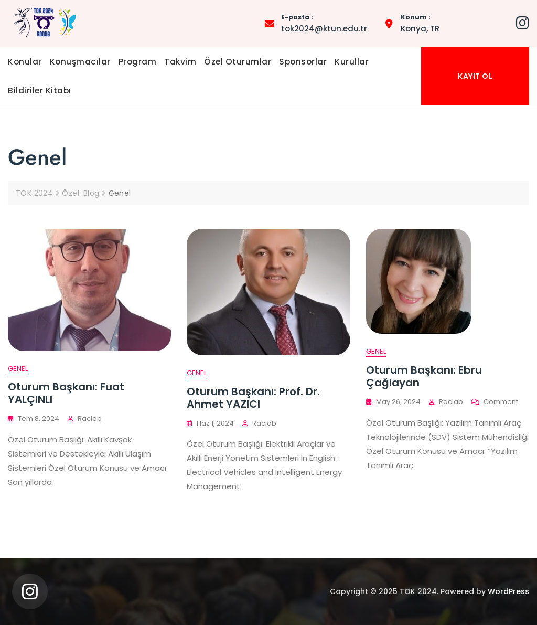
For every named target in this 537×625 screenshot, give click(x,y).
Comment (501, 402)
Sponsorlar (303, 61)
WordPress (508, 591)
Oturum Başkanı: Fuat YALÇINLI (66, 393)
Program (138, 61)
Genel (18, 369)
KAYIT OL (475, 76)
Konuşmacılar (80, 61)
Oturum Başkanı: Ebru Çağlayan (424, 376)
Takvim (180, 61)
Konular (25, 61)
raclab (90, 418)
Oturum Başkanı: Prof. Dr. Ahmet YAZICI (253, 397)
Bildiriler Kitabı (39, 90)
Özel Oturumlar (237, 61)
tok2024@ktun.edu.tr (324, 23)
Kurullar (352, 61)
